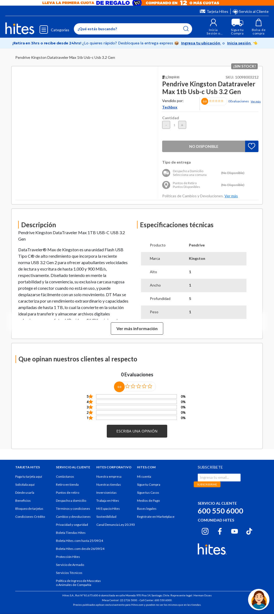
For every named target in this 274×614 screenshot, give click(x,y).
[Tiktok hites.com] (249, 530)
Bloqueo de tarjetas (29, 509)
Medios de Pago (148, 501)
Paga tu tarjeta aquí (28, 476)
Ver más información (137, 328)
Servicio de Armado (70, 565)
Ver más (256, 101)
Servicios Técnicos (69, 573)
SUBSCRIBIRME (207, 484)
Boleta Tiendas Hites (71, 533)
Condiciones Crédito (30, 517)
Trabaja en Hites (107, 501)
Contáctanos (65, 476)
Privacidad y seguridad (72, 525)
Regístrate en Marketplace (155, 517)
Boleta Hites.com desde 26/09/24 (80, 549)
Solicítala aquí (25, 484)
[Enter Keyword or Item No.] (133, 28)
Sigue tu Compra (148, 484)
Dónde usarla (24, 493)
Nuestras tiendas (108, 484)
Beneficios (23, 501)
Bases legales (147, 509)
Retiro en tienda (67, 484)
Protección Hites (68, 557)
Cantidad (170, 117)
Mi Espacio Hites (108, 509)
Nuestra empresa (108, 476)
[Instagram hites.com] (205, 530)
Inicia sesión (239, 43)
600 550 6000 (220, 510)
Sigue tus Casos (148, 493)
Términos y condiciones (73, 509)
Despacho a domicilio (71, 501)
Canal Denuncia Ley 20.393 (115, 525)
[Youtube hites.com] (234, 530)
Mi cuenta (144, 476)
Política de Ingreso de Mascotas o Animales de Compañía (78, 583)
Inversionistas (106, 493)
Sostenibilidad (106, 517)
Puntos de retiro (67, 493)
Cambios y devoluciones (73, 517)
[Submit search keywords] (186, 28)
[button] (213, 27)
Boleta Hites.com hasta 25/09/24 (79, 541)
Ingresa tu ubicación (201, 43)
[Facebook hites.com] (219, 530)
